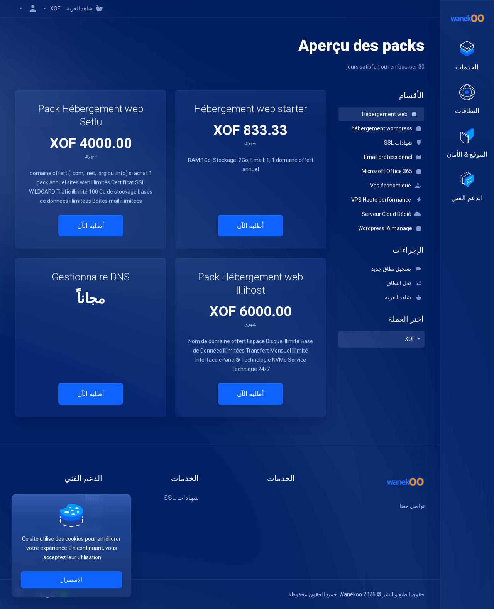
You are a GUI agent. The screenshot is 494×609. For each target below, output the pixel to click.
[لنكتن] (400, 520)
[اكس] (412, 520)
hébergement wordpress (386, 128)
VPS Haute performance (386, 200)
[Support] (467, 187)
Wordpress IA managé (389, 228)
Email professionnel (392, 157)
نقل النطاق (404, 283)
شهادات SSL (402, 143)
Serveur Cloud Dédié (391, 214)
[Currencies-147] (51, 8)
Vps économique (395, 185)
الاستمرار (71, 580)
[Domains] (467, 99)
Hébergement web (389, 114)
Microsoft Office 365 (391, 171)
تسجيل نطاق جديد (396, 269)
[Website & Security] (467, 143)
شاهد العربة (403, 297)
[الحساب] (27, 8)
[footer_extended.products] (467, 56)
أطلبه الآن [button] (250, 225)
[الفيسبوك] (424, 520)
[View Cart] (86, 8)
